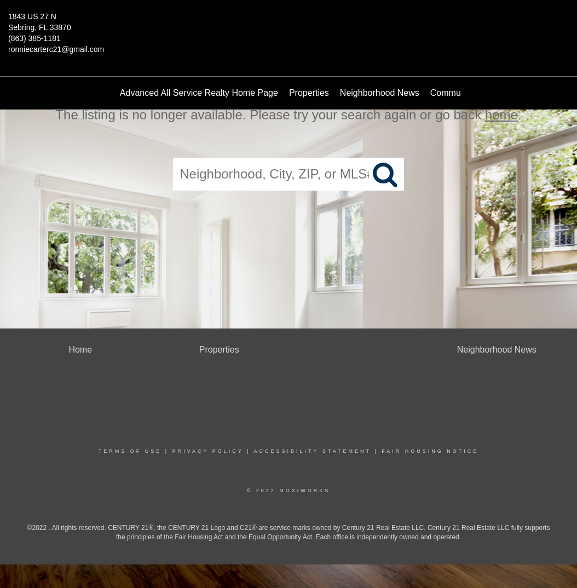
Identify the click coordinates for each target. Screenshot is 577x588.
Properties (309, 92)
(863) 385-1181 (34, 38)
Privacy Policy (208, 451)
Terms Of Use (130, 451)
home (501, 114)
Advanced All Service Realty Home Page (199, 92)
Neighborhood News (379, 92)
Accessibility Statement (312, 451)
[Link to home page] (288, 24)
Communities (455, 92)
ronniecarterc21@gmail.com (56, 49)
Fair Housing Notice (430, 451)
